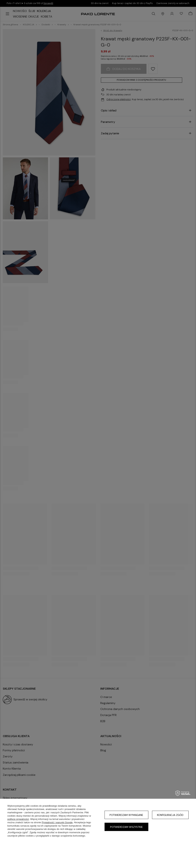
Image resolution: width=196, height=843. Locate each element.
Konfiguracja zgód (170, 815)
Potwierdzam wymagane (126, 815)
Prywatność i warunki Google (57, 822)
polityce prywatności (18, 819)
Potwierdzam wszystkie (126, 827)
